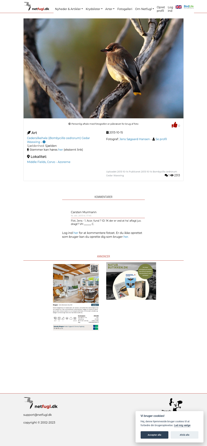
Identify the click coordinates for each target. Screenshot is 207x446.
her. (126, 236)
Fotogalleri (124, 9)
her (60, 149)
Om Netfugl (143, 9)
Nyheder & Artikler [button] (68, 9)
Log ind (170, 9)
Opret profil (161, 9)
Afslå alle (184, 435)
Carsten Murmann (84, 212)
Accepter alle (154, 435)
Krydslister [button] (93, 9)
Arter (108, 9)
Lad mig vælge (182, 425)
